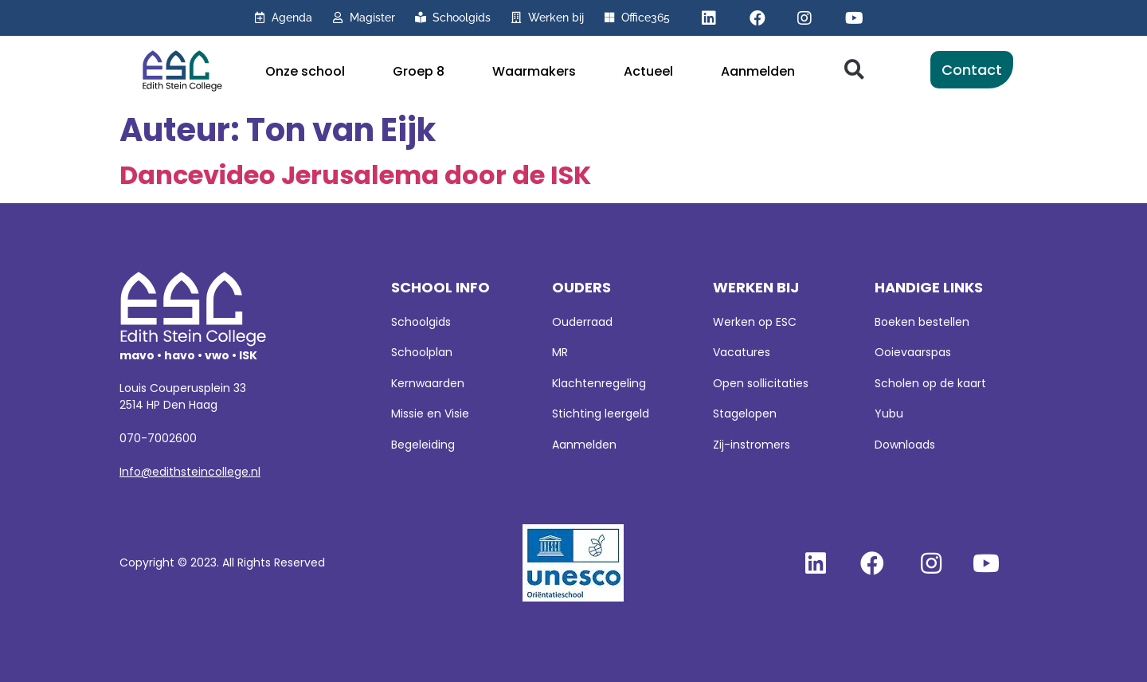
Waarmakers (534, 71)
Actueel (648, 71)
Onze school (305, 71)
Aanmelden (758, 71)
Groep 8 (418, 71)
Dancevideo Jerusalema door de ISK (355, 175)
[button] (854, 70)
